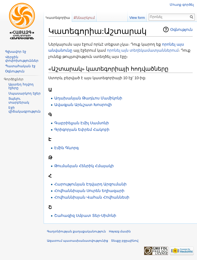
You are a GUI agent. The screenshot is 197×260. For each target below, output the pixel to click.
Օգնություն (181, 29)
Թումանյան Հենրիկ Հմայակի (84, 166)
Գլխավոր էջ (15, 52)
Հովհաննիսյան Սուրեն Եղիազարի (89, 190)
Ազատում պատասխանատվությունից (77, 240)
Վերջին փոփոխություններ (21, 59)
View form (137, 18)
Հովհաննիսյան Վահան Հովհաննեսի (91, 197)
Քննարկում (84, 18)
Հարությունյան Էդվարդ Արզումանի (90, 184)
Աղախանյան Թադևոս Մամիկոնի (88, 98)
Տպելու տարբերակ (18, 100)
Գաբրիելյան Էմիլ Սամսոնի (81, 123)
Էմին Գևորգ (66, 148)
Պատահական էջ (20, 66)
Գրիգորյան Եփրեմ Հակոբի (81, 129)
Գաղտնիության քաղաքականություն (76, 231)
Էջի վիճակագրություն (24, 109)
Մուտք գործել (182, 5)
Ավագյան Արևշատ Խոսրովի (83, 104)
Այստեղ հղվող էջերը (20, 86)
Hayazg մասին (120, 231)
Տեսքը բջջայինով (124, 240)
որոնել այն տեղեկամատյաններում (143, 50)
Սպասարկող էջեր (24, 93)
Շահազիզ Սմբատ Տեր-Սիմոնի (85, 215)
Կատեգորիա (58, 18)
